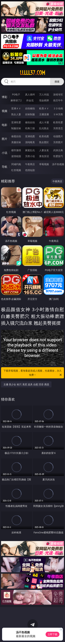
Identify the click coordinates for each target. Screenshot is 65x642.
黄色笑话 (44, 156)
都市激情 (16, 150)
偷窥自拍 (16, 136)
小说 (4, 153)
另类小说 (30, 156)
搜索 (57, 81)
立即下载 (52, 634)
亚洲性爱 (16, 122)
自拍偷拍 (30, 108)
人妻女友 (44, 150)
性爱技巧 (58, 156)
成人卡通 (44, 122)
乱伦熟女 (44, 128)
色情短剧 (30, 170)
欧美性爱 (58, 122)
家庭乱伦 (30, 150)
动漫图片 (58, 136)
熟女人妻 (16, 114)
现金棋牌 (44, 100)
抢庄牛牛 (58, 100)
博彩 (4, 97)
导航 (4, 167)
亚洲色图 (30, 136)
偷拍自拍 (30, 122)
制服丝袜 (16, 128)
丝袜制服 (30, 114)
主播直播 (44, 114)
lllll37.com (32, 72)
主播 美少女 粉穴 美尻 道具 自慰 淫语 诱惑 (26, 384)
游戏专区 (58, 94)
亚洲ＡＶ (16, 108)
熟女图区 (44, 142)
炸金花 (30, 100)
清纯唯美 (30, 142)
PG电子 (16, 94)
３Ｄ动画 (58, 108)
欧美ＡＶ (44, 108)
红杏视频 (16, 170)
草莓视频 (44, 164)
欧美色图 (44, 136)
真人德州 (30, 94)
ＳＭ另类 (58, 114)
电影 (4, 125)
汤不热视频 (58, 164)
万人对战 (44, 94)
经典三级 (30, 128)
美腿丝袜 (16, 142)
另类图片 (58, 142)
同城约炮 (16, 164)
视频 (4, 111)
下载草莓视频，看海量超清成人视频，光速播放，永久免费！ (32, 373)
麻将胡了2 (16, 100)
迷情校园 (16, 156)
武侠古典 (58, 150)
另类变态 (58, 128)
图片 (4, 139)
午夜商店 (30, 164)
